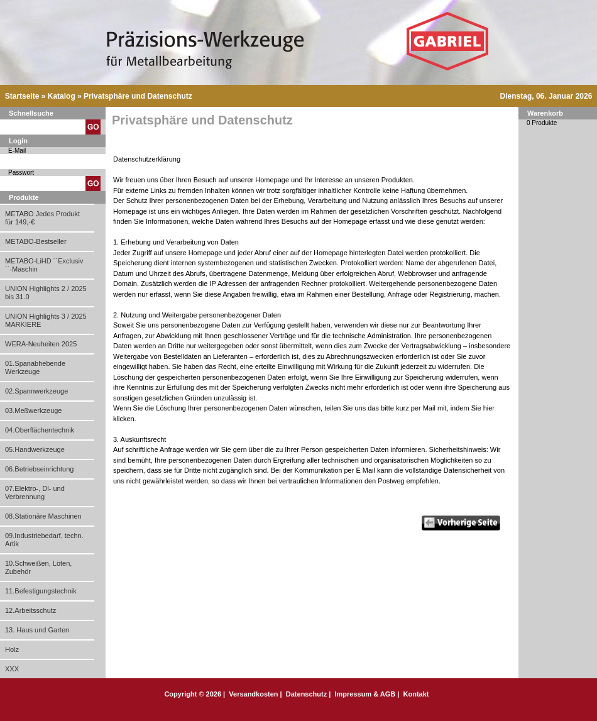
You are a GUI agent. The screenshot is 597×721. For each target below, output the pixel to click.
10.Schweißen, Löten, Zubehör (38, 567)
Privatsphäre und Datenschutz (138, 96)
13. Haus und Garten (37, 630)
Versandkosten (253, 694)
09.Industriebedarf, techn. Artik (44, 540)
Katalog (61, 96)
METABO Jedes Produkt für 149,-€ (42, 218)
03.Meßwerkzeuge (33, 410)
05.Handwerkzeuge (35, 449)
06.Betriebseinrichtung (39, 469)
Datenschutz (306, 694)
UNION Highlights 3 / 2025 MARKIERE (46, 320)
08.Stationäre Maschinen (43, 516)
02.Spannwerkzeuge (36, 391)
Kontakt (416, 694)
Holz (12, 649)
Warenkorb (545, 113)
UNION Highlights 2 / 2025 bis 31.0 (46, 292)
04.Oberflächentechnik (39, 430)
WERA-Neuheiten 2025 (41, 344)
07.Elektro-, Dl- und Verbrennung (35, 492)
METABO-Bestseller (36, 241)
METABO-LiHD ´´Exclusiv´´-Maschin (44, 265)
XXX (12, 669)
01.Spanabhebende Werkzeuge (35, 367)
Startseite (22, 96)
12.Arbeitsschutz (30, 610)
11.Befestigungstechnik (41, 591)
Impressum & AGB (364, 694)
